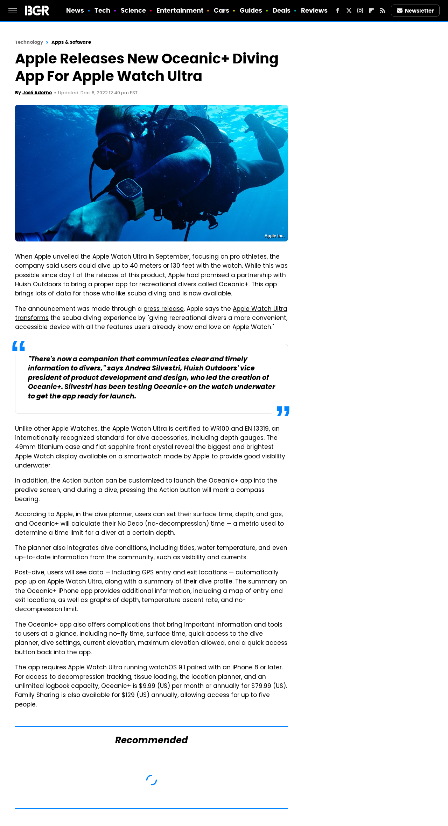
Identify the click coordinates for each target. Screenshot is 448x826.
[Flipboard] (371, 10)
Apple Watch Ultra (119, 257)
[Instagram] (360, 10)
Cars (221, 10)
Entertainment (179, 10)
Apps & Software (71, 42)
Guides (251, 10)
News (75, 10)
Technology (29, 42)
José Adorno (37, 93)
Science (133, 10)
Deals (282, 10)
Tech (102, 10)
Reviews (314, 10)
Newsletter (415, 10)
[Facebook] (338, 10)
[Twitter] (349, 10)
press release (164, 309)
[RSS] (382, 10)
